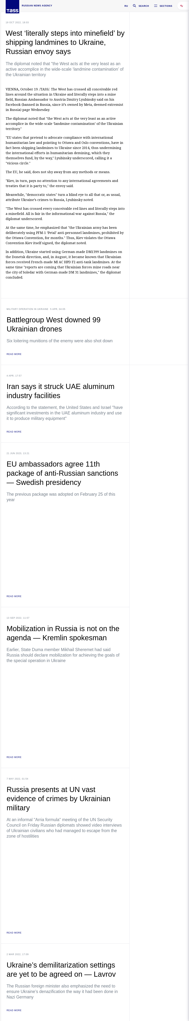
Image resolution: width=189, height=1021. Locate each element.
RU (126, 6)
